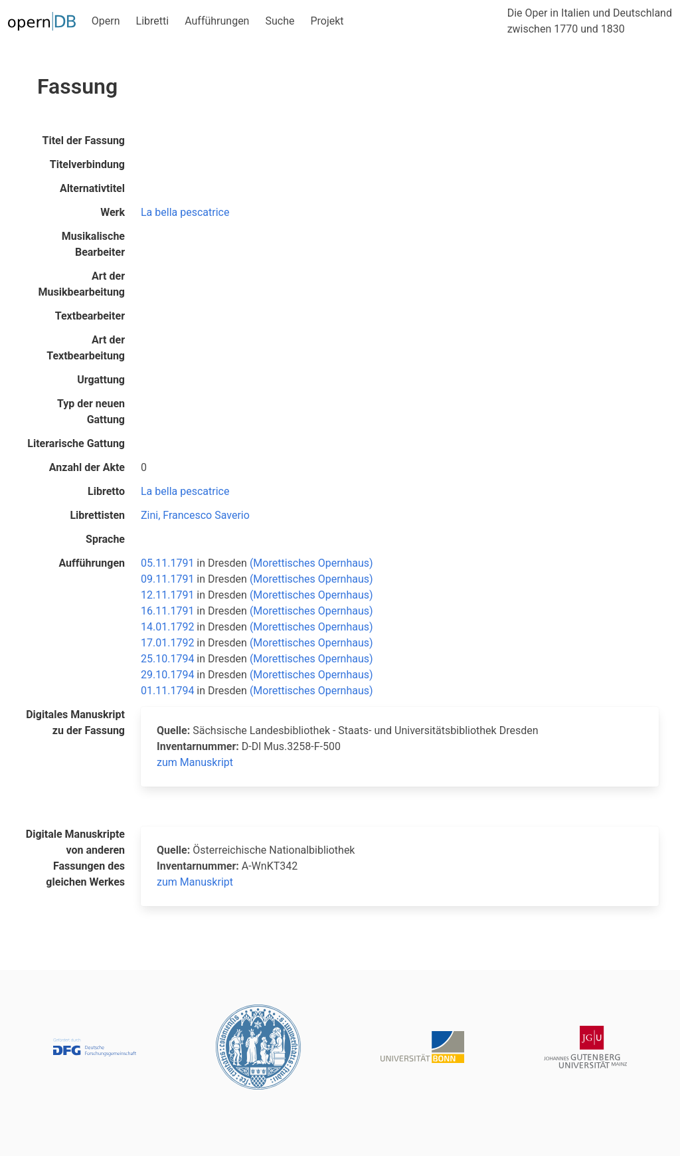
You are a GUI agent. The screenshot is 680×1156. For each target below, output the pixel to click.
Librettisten (97, 515)
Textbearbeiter (90, 316)
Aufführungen (217, 21)
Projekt (326, 21)
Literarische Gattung (76, 443)
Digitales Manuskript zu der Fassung (75, 722)
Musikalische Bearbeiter (93, 244)
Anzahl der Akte (87, 467)
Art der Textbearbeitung (85, 348)
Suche (279, 21)
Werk (112, 212)
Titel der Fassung (83, 140)
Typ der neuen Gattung (91, 411)
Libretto (106, 491)
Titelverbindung (87, 164)
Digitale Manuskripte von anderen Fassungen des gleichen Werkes (75, 858)
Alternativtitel (92, 188)
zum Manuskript (195, 762)
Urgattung (101, 379)
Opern (106, 21)
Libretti (152, 21)
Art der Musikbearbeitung (82, 284)
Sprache (105, 539)
